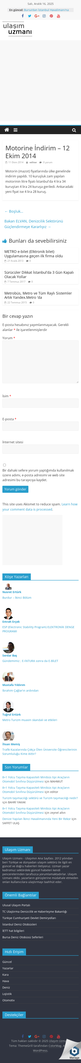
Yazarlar (7, 968)
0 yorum (45, 162)
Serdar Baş (9, 655)
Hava (5, 981)
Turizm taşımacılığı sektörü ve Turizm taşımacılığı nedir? (40, 798)
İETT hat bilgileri (13, 931)
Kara (5, 975)
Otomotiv (8, 1000)
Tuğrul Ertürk (11, 714)
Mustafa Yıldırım (13, 685)
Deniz (6, 987)
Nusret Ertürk (11, 592)
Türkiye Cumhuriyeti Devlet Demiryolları (29, 918)
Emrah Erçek (11, 622)
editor (33, 162)
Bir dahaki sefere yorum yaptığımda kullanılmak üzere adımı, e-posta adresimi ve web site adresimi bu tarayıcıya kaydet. (38, 475)
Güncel (7, 962)
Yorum (8, 338)
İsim (6, 396)
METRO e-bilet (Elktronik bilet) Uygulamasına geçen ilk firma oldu (33, 253)
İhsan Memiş (11, 744)
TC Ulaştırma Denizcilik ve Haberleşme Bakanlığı (34, 911)
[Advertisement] (40, 80)
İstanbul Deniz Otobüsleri (19, 924)
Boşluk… (13, 211)
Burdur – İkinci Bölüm (16, 597)
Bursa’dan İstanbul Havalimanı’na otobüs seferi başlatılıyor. (46, 12)
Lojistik (7, 994)
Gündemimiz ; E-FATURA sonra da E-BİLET (30, 661)
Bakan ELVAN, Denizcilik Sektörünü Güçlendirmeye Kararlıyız (33, 224)
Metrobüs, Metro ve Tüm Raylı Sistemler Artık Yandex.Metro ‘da (38, 295)
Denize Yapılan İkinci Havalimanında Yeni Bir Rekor (36, 819)
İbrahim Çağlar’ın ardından (20, 690)
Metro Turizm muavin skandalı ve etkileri (29, 720)
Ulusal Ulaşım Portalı (16, 905)
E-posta (9, 419)
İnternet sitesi (12, 442)
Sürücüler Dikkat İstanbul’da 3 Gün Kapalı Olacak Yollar (39, 274)
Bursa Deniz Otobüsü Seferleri (22, 937)
